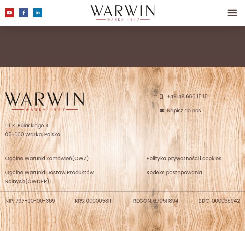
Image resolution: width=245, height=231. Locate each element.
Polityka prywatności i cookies (183, 158)
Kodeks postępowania (174, 172)
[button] (232, 12)
